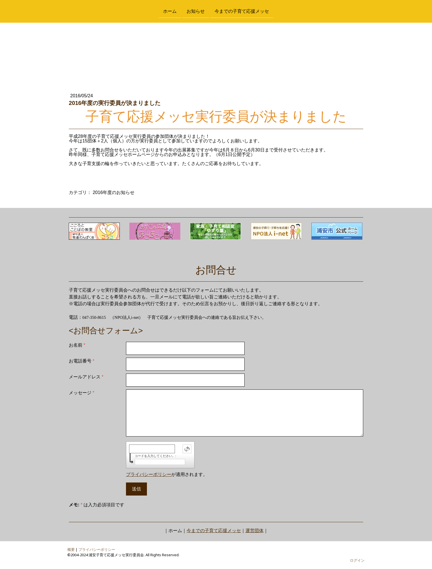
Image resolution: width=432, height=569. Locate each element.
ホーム (170, 11)
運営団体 (254, 530)
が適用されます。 (167, 474)
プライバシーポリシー (148, 474)
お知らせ (196, 11)
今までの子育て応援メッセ (242, 11)
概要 (71, 549)
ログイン (357, 560)
